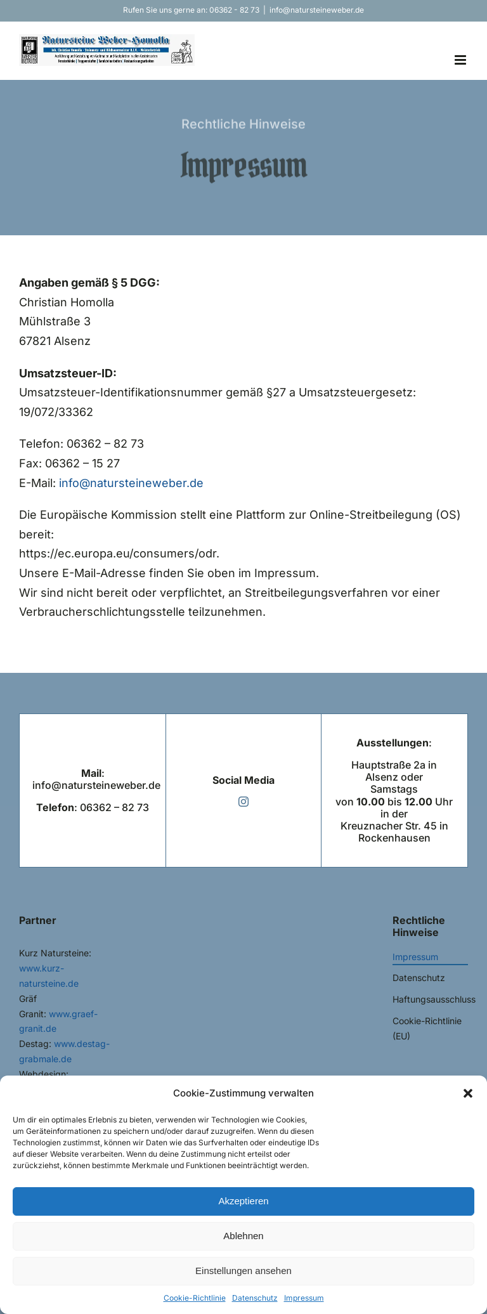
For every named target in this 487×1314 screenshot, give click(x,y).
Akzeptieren (243, 1200)
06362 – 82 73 (114, 807)
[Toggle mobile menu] (461, 60)
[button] (468, 1093)
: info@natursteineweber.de (96, 779)
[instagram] (243, 802)
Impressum (304, 1298)
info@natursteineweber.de (316, 10)
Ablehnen (243, 1235)
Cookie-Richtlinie (195, 1298)
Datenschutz (255, 1298)
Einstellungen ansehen (243, 1270)
